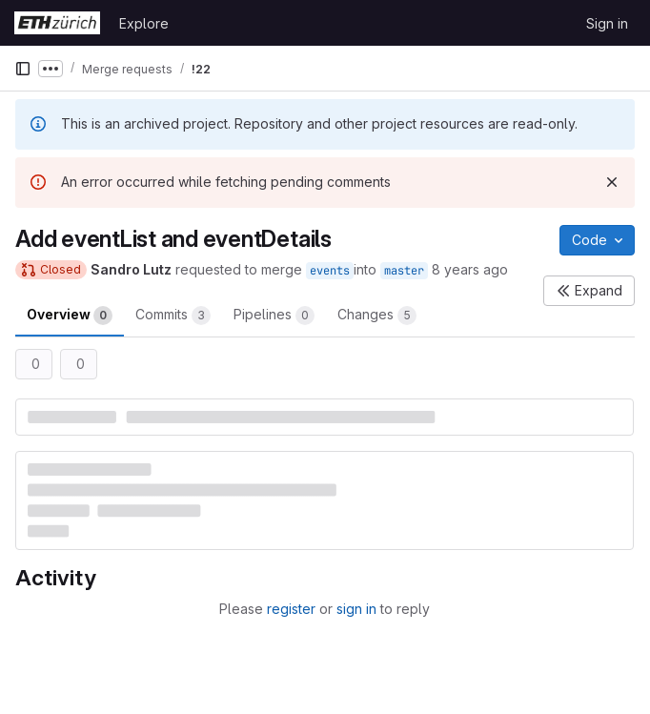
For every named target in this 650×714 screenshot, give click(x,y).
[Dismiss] (611, 182)
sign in (356, 609)
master (404, 270)
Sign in (607, 23)
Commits (173, 315)
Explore (144, 23)
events (330, 270)
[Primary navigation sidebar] (23, 68)
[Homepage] (57, 23)
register (291, 609)
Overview (69, 315)
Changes (376, 315)
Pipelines (274, 315)
